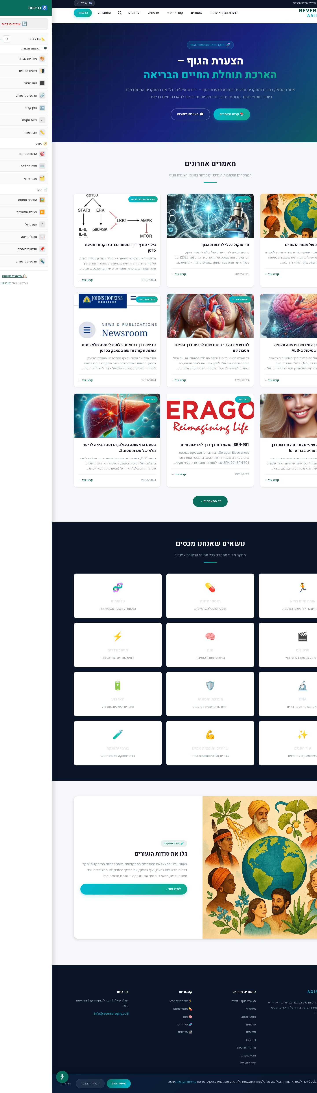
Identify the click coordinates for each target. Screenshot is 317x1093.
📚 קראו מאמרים (180, 114)
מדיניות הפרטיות (134, 1081)
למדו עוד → (120, 889)
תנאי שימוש (196, 1055)
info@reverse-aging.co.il (59, 1013)
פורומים (82, 12)
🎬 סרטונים (133, 1032)
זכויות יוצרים (196, 1063)
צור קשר (199, 1040)
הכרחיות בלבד (38, 1083)
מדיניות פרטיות (194, 1047)
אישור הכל (67, 1083)
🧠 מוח (135, 1017)
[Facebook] (291, 1024)
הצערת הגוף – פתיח (173, 12)
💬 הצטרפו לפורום (138, 114)
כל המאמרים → (158, 501)
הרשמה (31, 13)
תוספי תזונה (196, 1017)
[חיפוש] (68, 13)
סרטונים (101, 12)
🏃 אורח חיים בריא (129, 1001)
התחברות (52, 12)
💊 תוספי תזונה (130, 1009)
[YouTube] (281, 1024)
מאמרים (145, 12)
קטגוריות (123, 13)
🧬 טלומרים (133, 1024)
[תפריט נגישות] (10, 1077)
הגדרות (14, 1083)
